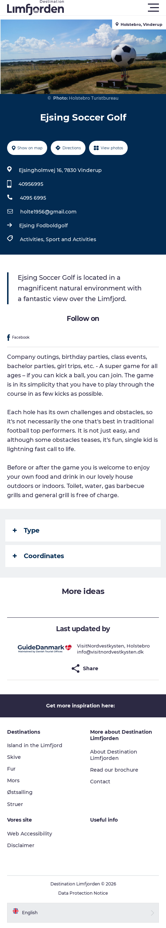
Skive (14, 757)
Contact (100, 781)
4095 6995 (33, 198)
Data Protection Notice (83, 893)
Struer (15, 804)
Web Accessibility (29, 833)
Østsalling (20, 792)
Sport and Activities (71, 239)
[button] (115, 8)
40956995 (30, 184)
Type (26, 530)
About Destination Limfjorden (113, 755)
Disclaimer (20, 845)
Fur (11, 769)
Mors (13, 780)
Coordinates (38, 556)
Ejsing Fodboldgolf (43, 225)
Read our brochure (114, 770)
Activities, (33, 239)
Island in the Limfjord (34, 745)
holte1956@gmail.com (48, 212)
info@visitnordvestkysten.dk (110, 652)
